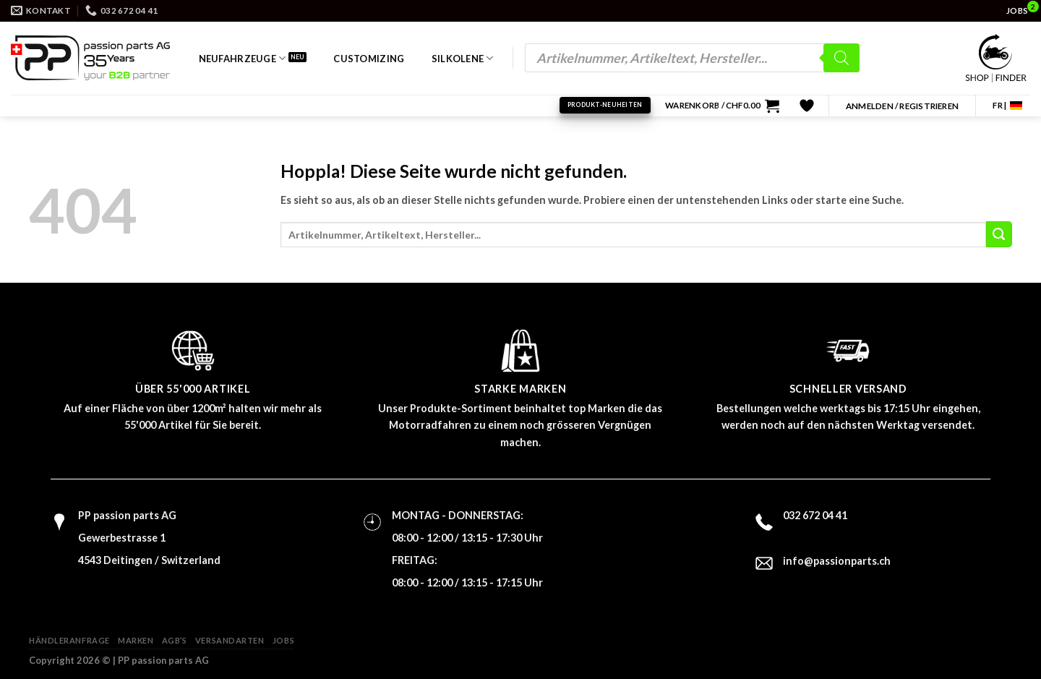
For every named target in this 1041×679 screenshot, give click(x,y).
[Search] (841, 57)
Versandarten (230, 640)
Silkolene (463, 58)
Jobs (283, 640)
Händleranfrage (69, 640)
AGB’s (174, 640)
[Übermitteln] (999, 234)
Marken (135, 640)
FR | (999, 105)
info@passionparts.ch (837, 561)
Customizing (368, 58)
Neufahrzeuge (242, 58)
